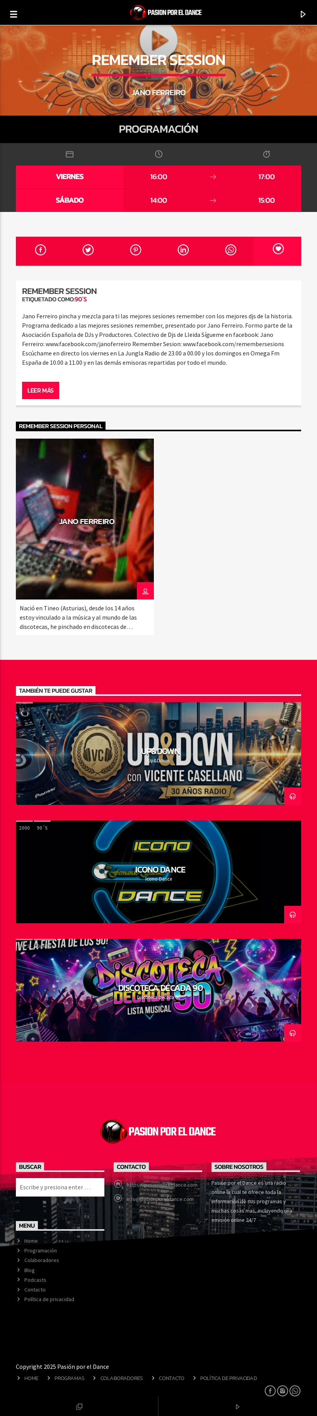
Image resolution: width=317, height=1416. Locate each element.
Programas (69, 1378)
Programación (40, 1250)
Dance (44, 946)
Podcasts (35, 1279)
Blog (29, 1270)
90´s (81, 299)
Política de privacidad (49, 1299)
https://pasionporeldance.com (162, 1184)
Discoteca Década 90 (160, 987)
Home (31, 1240)
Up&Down (160, 751)
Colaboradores (41, 1260)
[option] (84, 537)
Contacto (35, 1289)
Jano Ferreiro (86, 521)
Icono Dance (160, 869)
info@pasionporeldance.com (160, 1199)
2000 (24, 828)
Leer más (40, 390)
